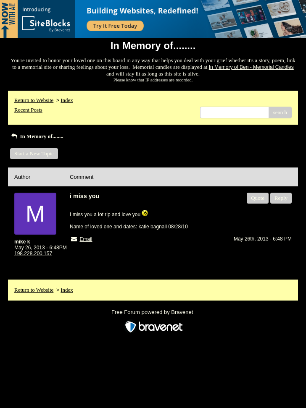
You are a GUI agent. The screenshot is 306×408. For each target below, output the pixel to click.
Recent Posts (28, 110)
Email (85, 239)
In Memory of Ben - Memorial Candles (251, 67)
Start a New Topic (34, 153)
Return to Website (33, 100)
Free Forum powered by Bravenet (153, 312)
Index (67, 100)
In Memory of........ (36, 136)
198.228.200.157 (33, 253)
